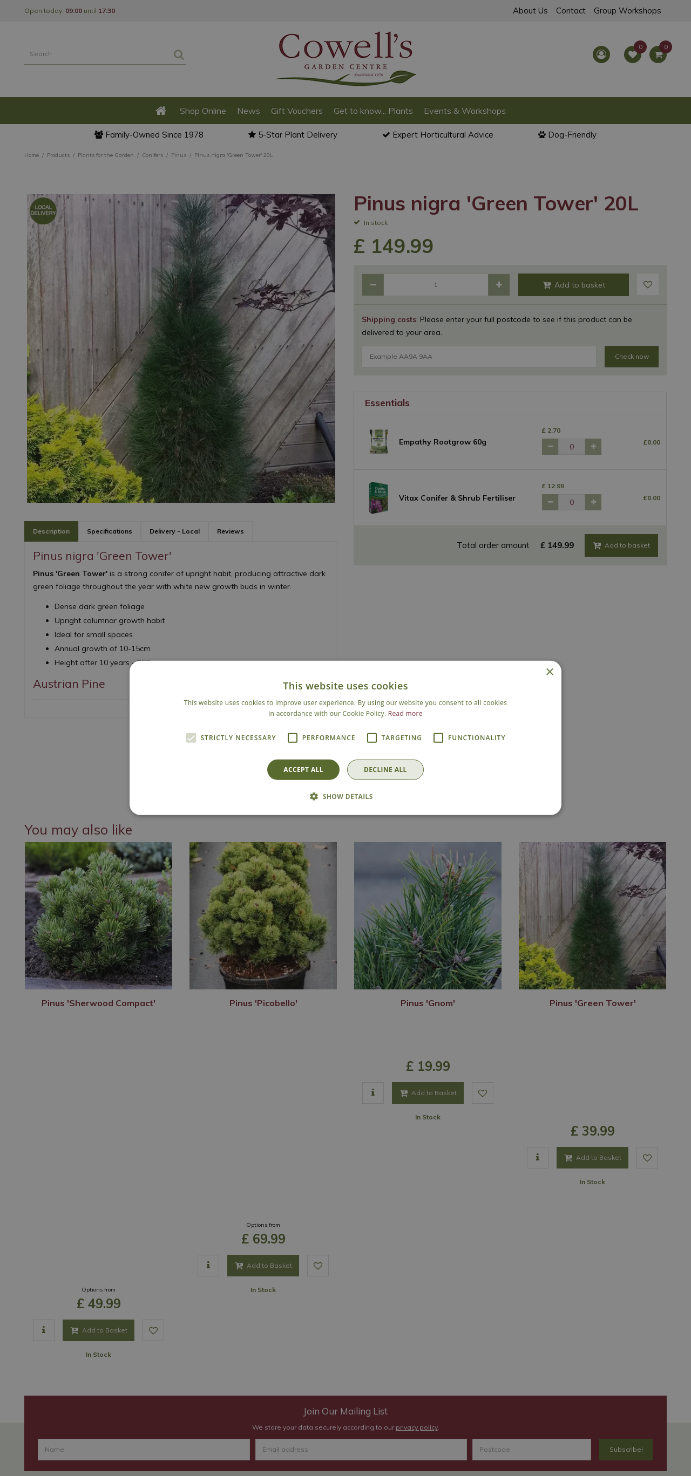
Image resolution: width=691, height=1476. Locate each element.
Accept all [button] (303, 769)
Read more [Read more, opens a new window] (405, 713)
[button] (345, 796)
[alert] (345, 738)
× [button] (549, 672)
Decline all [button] (385, 769)
